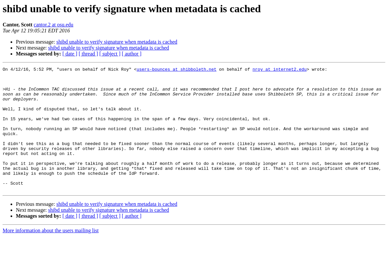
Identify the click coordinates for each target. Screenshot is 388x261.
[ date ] (69, 53)
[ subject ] (110, 53)
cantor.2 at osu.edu (53, 24)
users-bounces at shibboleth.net (177, 70)
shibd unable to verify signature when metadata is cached (116, 42)
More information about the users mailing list (51, 255)
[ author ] (132, 53)
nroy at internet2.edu (280, 70)
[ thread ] (88, 53)
